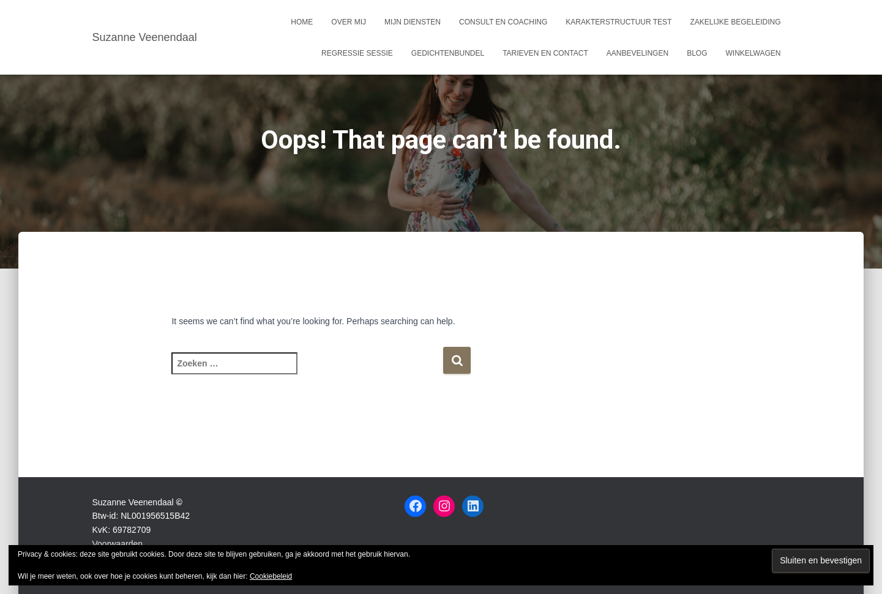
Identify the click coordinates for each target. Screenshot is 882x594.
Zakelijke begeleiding (735, 22)
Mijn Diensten (412, 22)
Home (302, 22)
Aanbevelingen (637, 53)
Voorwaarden (117, 544)
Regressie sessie (357, 53)
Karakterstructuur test (618, 22)
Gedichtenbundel (447, 53)
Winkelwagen (752, 53)
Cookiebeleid (271, 576)
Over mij (348, 22)
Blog (697, 53)
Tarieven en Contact (545, 53)
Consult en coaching (503, 22)
